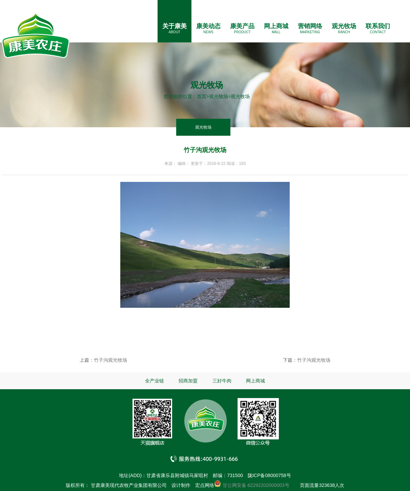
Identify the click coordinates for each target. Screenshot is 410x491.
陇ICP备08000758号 (269, 475)
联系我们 (378, 26)
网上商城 (276, 26)
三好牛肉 (221, 380)
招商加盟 (188, 380)
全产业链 (154, 380)
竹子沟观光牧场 (110, 360)
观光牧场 (344, 26)
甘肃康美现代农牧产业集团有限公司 (129, 485)
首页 (201, 96)
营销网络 (310, 26)
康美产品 (242, 26)
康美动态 (208, 26)
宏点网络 (204, 485)
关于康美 (174, 26)
